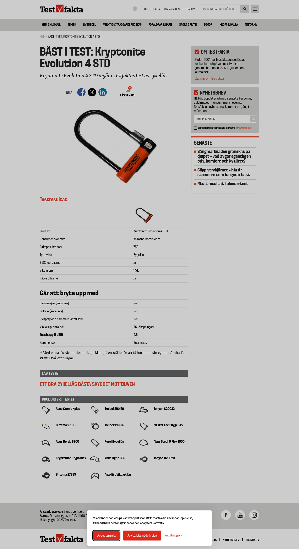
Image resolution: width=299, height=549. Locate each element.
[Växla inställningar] (174, 535)
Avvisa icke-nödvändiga (142, 535)
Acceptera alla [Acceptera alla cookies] (106, 535)
